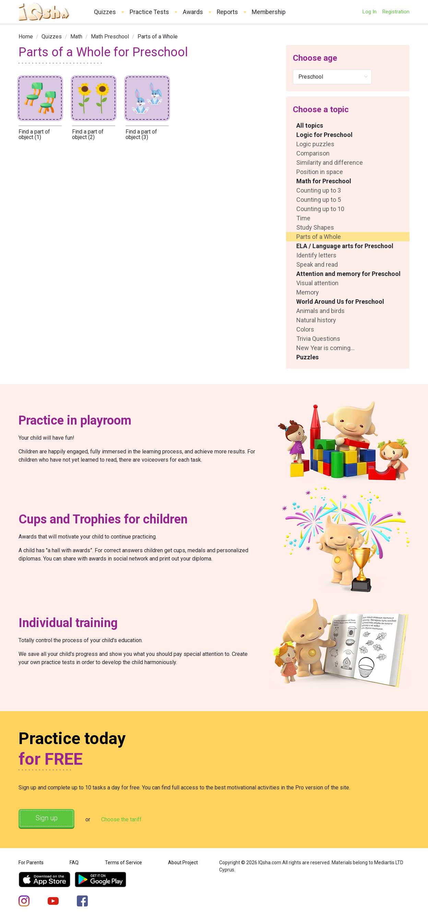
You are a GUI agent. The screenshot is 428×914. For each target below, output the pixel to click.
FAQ (74, 862)
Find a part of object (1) (34, 134)
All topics (309, 125)
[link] (26, 36)
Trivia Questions (318, 338)
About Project (183, 862)
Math (76, 36)
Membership (269, 12)
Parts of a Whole (318, 236)
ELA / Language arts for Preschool (344, 246)
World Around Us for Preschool (340, 301)
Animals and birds (320, 310)
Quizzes (105, 12)
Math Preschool (110, 36)
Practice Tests (149, 12)
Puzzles (307, 357)
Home (26, 36)
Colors (305, 329)
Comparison (313, 153)
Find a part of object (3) (141, 134)
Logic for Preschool (324, 134)
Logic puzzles (315, 144)
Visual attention (317, 283)
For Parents (31, 862)
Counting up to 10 (320, 208)
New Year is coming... (325, 347)
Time (303, 218)
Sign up (48, 818)
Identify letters (316, 255)
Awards (193, 12)
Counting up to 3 (318, 190)
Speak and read (317, 264)
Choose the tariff (124, 819)
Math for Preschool (323, 181)
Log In (369, 12)
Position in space (319, 171)
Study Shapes (315, 227)
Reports (227, 12)
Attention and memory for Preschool (348, 273)
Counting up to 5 (318, 199)
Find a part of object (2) (88, 134)
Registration (395, 12)
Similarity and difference (329, 162)
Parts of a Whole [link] (158, 36)
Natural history (316, 320)
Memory (307, 292)
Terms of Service (123, 862)
